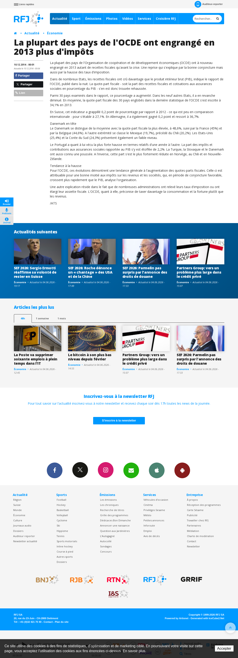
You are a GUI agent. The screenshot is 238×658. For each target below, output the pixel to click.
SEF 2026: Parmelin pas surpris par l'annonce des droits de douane (144, 272)
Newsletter (193, 546)
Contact (191, 541)
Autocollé (105, 541)
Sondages (105, 546)
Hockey (61, 504)
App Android (182, 470)
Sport (76, 18)
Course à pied (65, 551)
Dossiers (18, 530)
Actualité (59, 18)
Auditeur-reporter (209, 4)
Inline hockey (65, 546)
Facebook (54, 470)
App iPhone (157, 470)
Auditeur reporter (24, 536)
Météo (147, 515)
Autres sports (65, 556)
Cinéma (148, 504)
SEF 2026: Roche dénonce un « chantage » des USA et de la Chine (90, 272)
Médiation (193, 530)
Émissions (93, 18)
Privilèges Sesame (154, 510)
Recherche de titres (112, 510)
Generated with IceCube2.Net (207, 618)
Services (144, 18)
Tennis (60, 536)
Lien (20, 92)
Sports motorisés (67, 541)
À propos (192, 499)
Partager (22, 75)
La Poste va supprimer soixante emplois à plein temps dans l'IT (35, 359)
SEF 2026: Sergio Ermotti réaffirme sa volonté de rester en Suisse (35, 272)
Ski (58, 525)
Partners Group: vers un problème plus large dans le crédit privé (199, 272)
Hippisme (62, 530)
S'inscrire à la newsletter (119, 420)
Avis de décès (152, 536)
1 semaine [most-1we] (42, 318)
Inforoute (149, 525)
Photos (112, 18)
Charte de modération (200, 536)
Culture (17, 520)
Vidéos (127, 18)
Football (61, 499)
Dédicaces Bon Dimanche (115, 520)
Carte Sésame (195, 510)
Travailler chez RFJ (197, 520)
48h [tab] (23, 318)
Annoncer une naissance (115, 525)
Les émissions (108, 499)
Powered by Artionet (176, 618)
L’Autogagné (107, 536)
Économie (55, 33)
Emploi (148, 530)
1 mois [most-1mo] (62, 318)
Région (17, 499)
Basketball (63, 510)
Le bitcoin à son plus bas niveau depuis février (89, 357)
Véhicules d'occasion (156, 499)
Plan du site (62, 622)
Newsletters (131, 470)
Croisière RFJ (166, 18)
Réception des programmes (204, 504)
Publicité (192, 515)
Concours (105, 551)
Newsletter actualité (25, 541)
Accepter (224, 648)
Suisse (17, 504)
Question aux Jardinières (115, 530)
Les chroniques (109, 504)
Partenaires (194, 525)
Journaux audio (22, 525)
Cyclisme (62, 520)
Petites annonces (154, 520)
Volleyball (62, 515)
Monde (17, 510)
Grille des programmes (114, 515)
